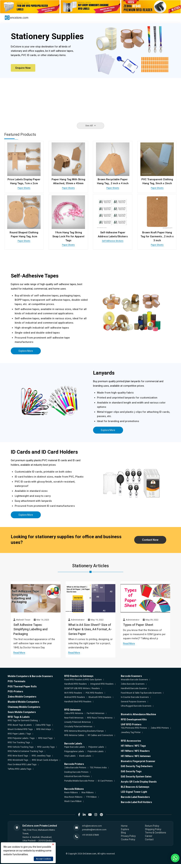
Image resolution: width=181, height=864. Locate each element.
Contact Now (150, 539)
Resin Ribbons (71, 792)
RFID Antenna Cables (74, 735)
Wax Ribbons (87, 792)
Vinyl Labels (70, 756)
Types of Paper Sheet (138, 624)
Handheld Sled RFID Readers (77, 701)
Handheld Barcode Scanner (134, 688)
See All (90, 125)
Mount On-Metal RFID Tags (20, 729)
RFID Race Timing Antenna (99, 717)
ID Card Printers (105, 780)
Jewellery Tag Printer (131, 732)
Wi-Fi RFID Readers (73, 692)
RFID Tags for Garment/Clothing (23, 720)
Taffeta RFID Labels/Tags (19, 769)
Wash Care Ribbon (73, 801)
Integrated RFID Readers (101, 684)
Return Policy (152, 825)
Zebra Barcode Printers (75, 767)
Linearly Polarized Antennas (77, 722)
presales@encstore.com (94, 829)
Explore (125, 829)
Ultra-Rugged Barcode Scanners (136, 706)
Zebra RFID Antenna (73, 713)
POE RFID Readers (94, 692)
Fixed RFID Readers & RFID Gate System (83, 679)
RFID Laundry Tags (46, 747)
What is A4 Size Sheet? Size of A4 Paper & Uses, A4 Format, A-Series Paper (90, 629)
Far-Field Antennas (95, 713)
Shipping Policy (153, 829)
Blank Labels (85, 756)
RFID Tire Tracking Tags (19, 742)
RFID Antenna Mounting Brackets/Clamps (84, 730)
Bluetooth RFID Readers (100, 697)
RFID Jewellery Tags (41, 755)
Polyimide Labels (96, 751)
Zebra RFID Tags (43, 725)
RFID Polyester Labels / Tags (21, 738)
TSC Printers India (98, 767)
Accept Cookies (43, 859)
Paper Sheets (24, 188)
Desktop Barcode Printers (76, 772)
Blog (123, 832)
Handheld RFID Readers (75, 684)
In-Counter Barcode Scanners (135, 697)
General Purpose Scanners (133, 701)
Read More (19, 648)
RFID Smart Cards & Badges (45, 760)
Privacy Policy (128, 835)
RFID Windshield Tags (18, 760)
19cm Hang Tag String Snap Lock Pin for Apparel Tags (68, 236)
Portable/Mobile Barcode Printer (79, 780)
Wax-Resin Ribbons (73, 797)
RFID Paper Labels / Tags (19, 733)
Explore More (26, 350)
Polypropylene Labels (74, 751)
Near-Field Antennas (73, 717)
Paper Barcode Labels (74, 747)
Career (148, 835)
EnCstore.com (89, 853)
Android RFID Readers (74, 697)
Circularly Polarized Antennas (78, 726)
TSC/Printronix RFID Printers (134, 728)
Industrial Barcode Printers (77, 776)
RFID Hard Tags (45, 738)
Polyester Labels (96, 747)
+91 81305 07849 (90, 834)
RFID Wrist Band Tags (18, 755)
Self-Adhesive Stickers (112, 241)
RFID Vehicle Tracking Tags (21, 747)
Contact (149, 839)
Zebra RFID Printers (160, 728)
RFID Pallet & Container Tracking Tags (25, 751)
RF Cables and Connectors (100, 735)
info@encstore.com (92, 825)
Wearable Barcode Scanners (134, 679)
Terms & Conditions (155, 832)
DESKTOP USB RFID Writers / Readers (82, 688)
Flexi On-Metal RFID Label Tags (22, 764)
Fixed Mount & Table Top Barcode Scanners (141, 692)
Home (124, 825)
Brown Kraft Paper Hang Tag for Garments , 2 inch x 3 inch (157, 236)
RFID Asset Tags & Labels (20, 725)
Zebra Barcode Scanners (132, 684)
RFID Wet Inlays (43, 729)
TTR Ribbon (91, 797)
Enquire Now (23, 67)
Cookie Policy (128, 839)
